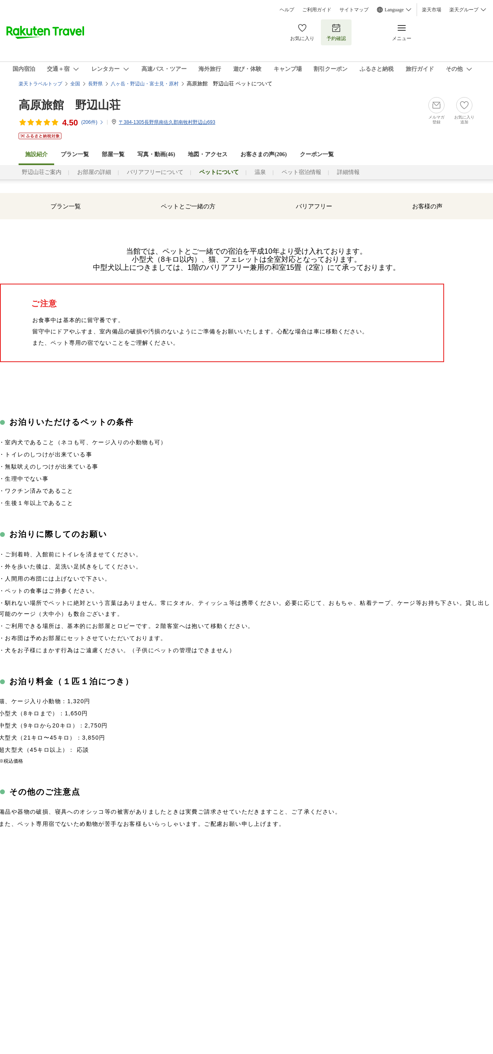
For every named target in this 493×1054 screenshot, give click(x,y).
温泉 (260, 172)
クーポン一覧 (317, 154)
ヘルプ (287, 10)
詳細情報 (348, 172)
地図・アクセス (208, 154)
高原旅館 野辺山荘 (69, 105)
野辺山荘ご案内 (41, 172)
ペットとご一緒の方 (188, 206)
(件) (92, 122)
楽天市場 (431, 10)
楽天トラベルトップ (40, 84)
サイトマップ (354, 10)
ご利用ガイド (316, 10)
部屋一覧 (113, 154)
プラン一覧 (75, 154)
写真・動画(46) (156, 154)
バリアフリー (314, 206)
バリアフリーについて (155, 172)
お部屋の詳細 (94, 172)
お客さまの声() (263, 154)
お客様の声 (427, 206)
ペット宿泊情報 (301, 172)
